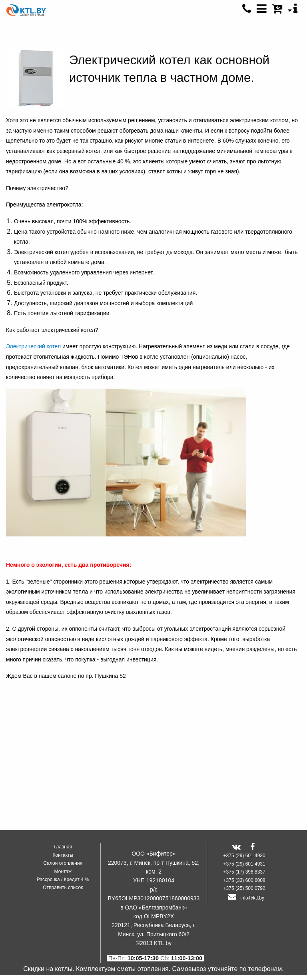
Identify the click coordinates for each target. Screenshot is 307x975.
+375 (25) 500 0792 (244, 888)
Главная (63, 847)
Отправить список (63, 887)
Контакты (62, 855)
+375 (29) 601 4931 (244, 864)
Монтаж (63, 871)
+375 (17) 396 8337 (244, 872)
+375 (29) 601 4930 (244, 855)
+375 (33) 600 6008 (244, 880)
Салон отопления (62, 863)
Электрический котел (33, 346)
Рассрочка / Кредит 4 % (63, 879)
